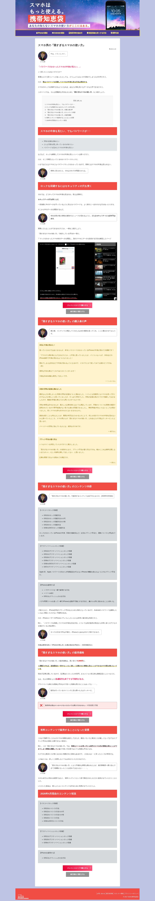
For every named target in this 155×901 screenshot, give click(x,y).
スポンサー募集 (117, 895)
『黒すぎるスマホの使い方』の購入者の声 (59, 110)
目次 (75, 100)
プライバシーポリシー (131, 895)
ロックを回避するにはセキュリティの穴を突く (61, 107)
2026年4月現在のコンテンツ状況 (56, 121)
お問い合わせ (97, 895)
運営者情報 (106, 895)
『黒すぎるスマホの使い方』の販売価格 (58, 116)
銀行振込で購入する (77, 313)
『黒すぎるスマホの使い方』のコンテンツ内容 (61, 113)
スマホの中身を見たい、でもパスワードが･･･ (60, 104)
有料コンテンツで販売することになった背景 (60, 119)
